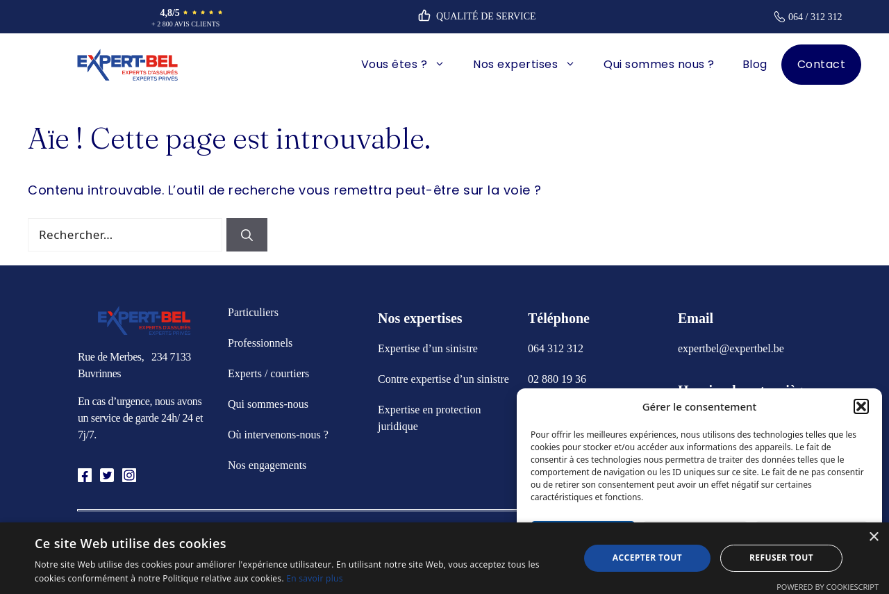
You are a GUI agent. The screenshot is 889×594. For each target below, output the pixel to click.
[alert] (444, 558)
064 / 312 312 (815, 17)
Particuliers (253, 312)
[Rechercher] (246, 234)
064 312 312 (555, 348)
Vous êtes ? (410, 64)
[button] (861, 406)
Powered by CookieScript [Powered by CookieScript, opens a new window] (827, 586)
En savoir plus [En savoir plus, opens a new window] (314, 578)
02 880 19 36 (557, 379)
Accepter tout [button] (647, 557)
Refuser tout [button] (781, 557)
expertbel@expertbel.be (731, 348)
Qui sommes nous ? (659, 64)
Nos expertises (531, 64)
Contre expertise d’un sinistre (443, 379)
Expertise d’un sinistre (428, 348)
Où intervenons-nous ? (278, 434)
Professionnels (260, 343)
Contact (821, 64)
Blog (754, 64)
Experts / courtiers (268, 373)
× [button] (873, 537)
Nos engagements (267, 465)
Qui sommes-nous (268, 404)
